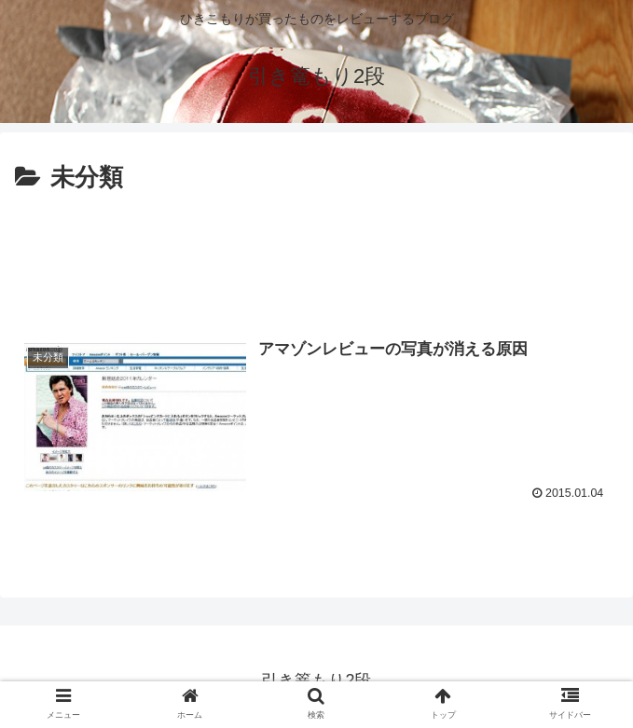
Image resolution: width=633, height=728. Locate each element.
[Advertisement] (316, 254)
